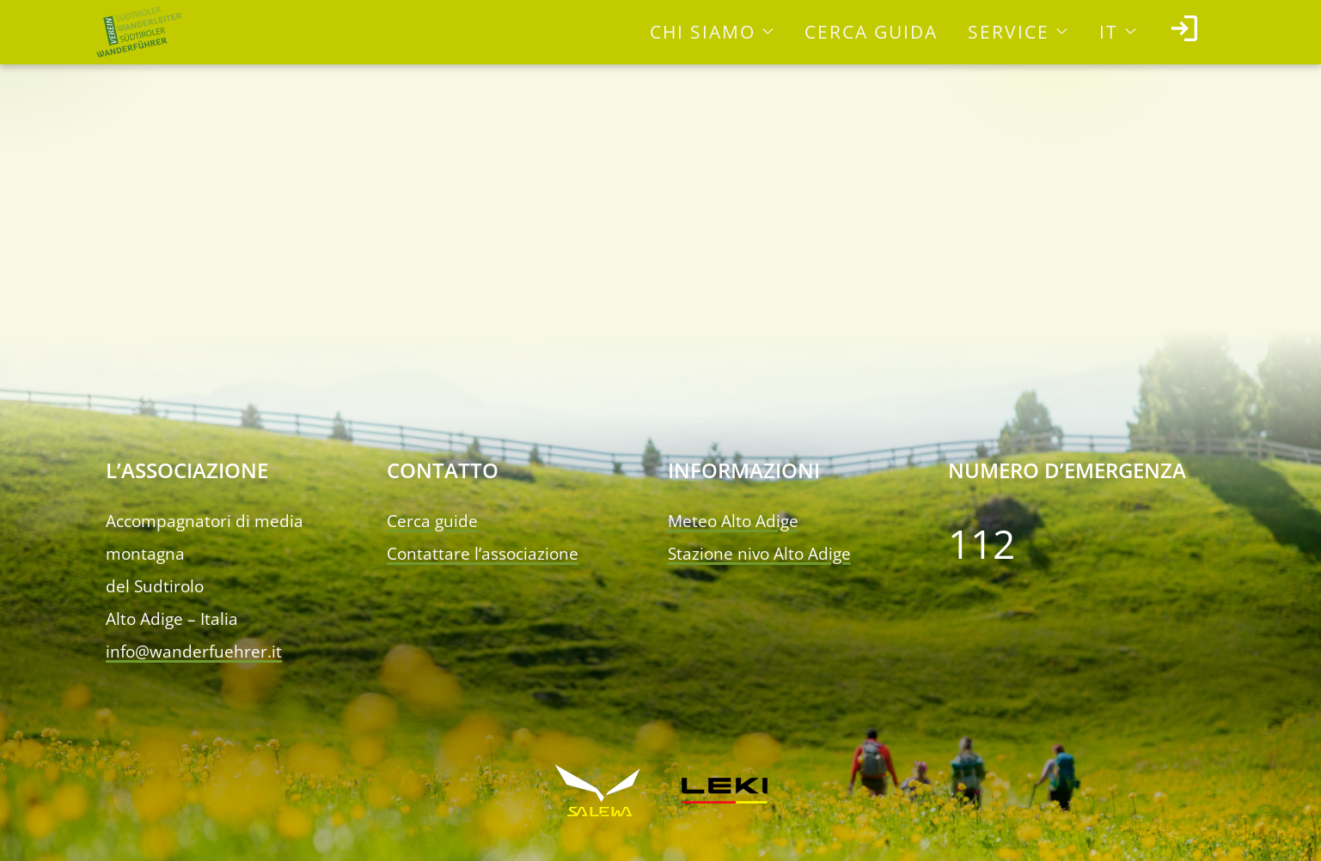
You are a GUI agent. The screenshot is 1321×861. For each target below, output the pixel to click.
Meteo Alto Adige (733, 521)
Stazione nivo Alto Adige (759, 554)
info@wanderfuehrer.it (194, 651)
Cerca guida (871, 32)
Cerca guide (432, 521)
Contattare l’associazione (482, 554)
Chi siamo (702, 32)
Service (1008, 32)
